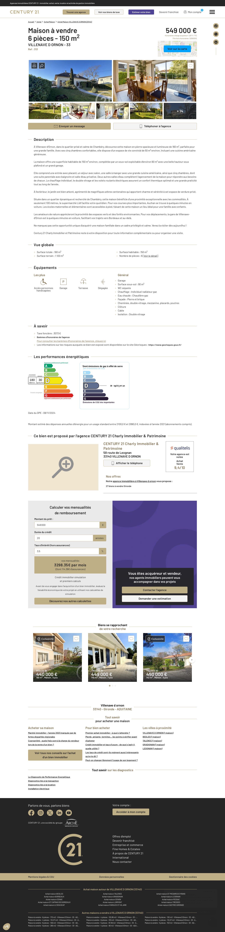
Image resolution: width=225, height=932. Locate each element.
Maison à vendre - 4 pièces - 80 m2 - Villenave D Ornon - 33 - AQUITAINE (112, 925)
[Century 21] (24, 12)
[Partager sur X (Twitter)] (216, 34)
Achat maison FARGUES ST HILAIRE (112, 905)
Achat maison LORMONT (112, 902)
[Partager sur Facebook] (216, 26)
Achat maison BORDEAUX (54, 896)
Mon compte (192, 12)
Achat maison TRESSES (170, 902)
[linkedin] (59, 813)
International (120, 857)
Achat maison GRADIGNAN (112, 896)
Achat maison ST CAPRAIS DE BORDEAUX (54, 902)
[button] (34, 66)
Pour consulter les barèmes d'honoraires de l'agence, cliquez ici (71, 340)
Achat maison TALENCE (112, 894)
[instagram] (41, 813)
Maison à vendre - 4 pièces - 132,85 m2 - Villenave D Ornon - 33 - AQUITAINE (112, 917)
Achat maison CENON (112, 899)
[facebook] (31, 813)
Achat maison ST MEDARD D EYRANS (170, 894)
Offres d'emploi (121, 836)
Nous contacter (122, 861)
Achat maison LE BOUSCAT (54, 905)
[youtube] (69, 813)
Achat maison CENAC (54, 899)
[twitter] (50, 813)
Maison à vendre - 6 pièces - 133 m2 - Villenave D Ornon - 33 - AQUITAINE (112, 920)
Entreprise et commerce (127, 845)
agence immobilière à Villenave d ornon (134, 481)
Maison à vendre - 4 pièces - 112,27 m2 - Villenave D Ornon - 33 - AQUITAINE (54, 920)
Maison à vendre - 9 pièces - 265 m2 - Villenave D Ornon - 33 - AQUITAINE (54, 925)
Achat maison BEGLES (54, 894)
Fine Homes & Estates (126, 849)
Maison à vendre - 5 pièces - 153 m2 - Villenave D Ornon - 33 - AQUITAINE (171, 923)
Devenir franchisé (169, 11)
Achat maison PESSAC (171, 899)
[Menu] (212, 12)
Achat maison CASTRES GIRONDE (171, 905)
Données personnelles (111, 876)
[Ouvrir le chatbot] (213, 920)
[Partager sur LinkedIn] (216, 42)
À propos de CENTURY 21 (127, 853)
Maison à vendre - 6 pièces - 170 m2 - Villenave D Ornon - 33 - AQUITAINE (54, 917)
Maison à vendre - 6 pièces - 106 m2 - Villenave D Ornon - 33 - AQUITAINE (54, 923)
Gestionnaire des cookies (183, 876)
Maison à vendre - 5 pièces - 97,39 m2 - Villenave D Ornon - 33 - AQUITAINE (112, 923)
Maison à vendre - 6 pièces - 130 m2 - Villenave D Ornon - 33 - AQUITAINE (171, 917)
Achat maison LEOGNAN (170, 896)
